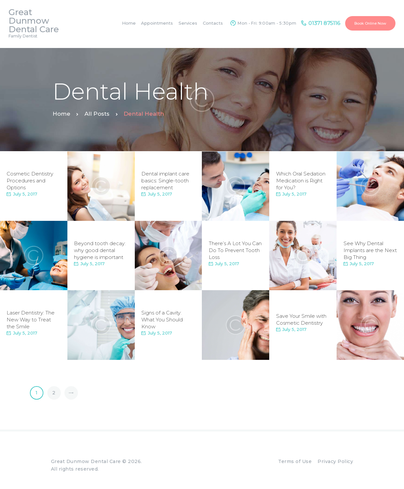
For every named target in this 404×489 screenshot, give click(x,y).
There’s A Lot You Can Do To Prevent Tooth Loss (235, 250)
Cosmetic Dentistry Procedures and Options (30, 181)
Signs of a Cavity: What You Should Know (162, 320)
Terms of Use (295, 461)
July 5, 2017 (25, 194)
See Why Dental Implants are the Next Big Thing (370, 250)
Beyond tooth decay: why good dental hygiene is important (100, 250)
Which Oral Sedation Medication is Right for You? (300, 181)
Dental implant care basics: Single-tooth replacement (165, 181)
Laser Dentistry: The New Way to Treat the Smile (31, 320)
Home (61, 113)
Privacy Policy (335, 461)
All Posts (96, 113)
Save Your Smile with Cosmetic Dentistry (301, 319)
